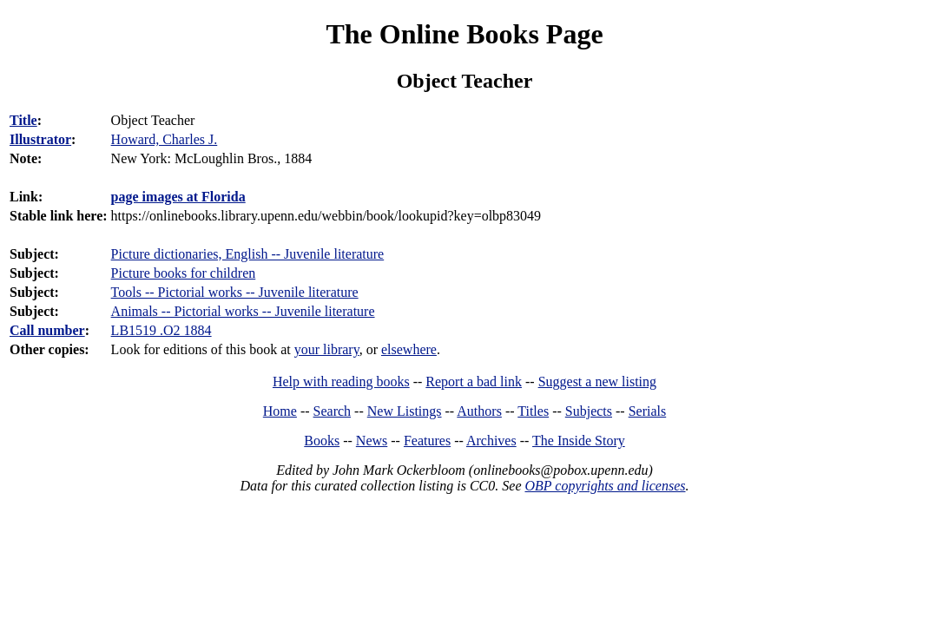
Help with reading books (341, 381)
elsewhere (409, 349)
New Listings (404, 411)
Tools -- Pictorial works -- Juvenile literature (235, 292)
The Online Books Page (464, 33)
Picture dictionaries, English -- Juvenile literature (248, 254)
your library (326, 349)
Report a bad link (473, 381)
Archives (491, 440)
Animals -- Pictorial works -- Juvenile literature (243, 311)
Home (280, 411)
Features (427, 440)
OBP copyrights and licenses (604, 485)
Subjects (588, 411)
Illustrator (40, 139)
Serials (648, 411)
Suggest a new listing (597, 381)
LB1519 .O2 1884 (161, 330)
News (371, 440)
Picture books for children (183, 273)
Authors (479, 411)
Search (332, 411)
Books (321, 440)
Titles (533, 411)
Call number (47, 330)
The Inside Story (578, 440)
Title (23, 120)
